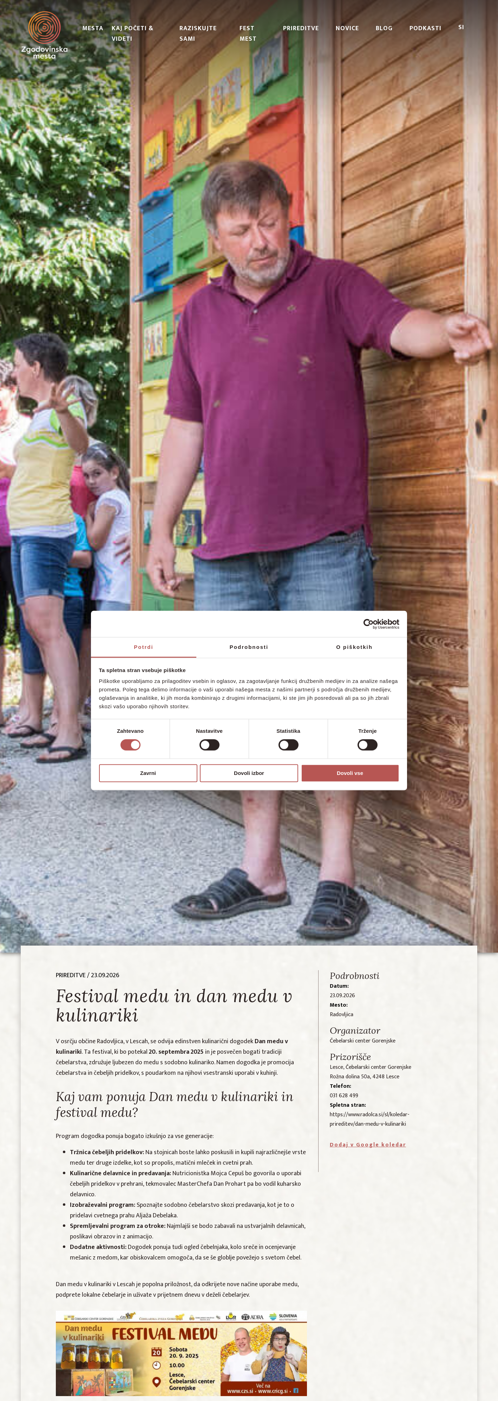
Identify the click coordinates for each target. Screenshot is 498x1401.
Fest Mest (248, 33)
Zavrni (148, 773)
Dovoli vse (350, 773)
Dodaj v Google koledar (368, 1145)
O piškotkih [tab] (354, 647)
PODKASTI (425, 28)
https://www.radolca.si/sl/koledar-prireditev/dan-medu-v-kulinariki (369, 1119)
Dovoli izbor (249, 773)
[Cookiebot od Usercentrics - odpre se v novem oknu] (368, 624)
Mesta (92, 28)
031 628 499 (344, 1095)
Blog (384, 28)
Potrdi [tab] (143, 647)
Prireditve (301, 28)
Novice (347, 28)
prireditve (71, 975)
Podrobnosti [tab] (249, 647)
